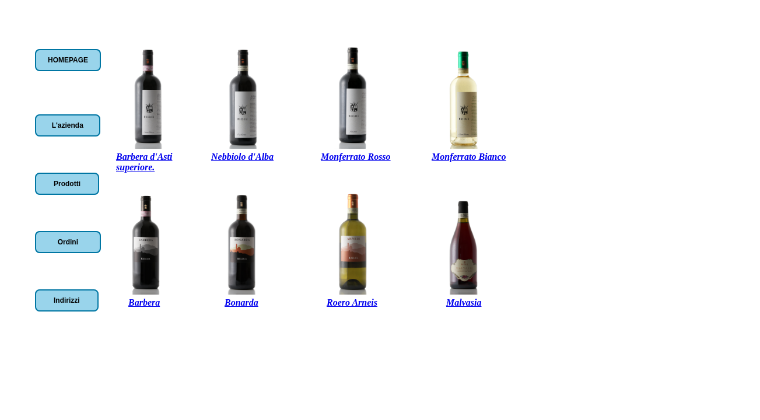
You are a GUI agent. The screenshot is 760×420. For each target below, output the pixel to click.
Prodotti (67, 184)
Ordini (68, 242)
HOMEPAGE (68, 60)
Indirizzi (67, 300)
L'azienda (67, 125)
